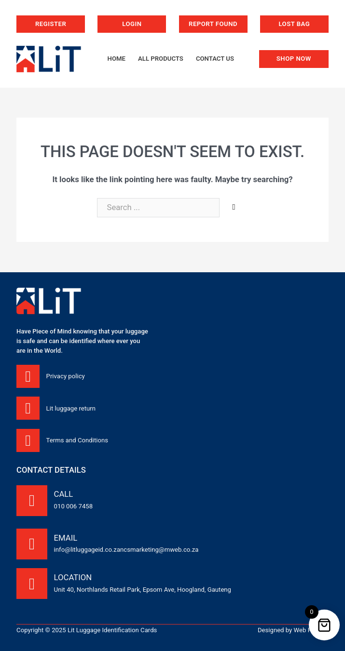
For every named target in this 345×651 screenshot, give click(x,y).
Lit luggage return (71, 408)
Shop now (293, 58)
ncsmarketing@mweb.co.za (159, 549)
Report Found (213, 23)
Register (50, 23)
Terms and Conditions (77, 440)
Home (116, 58)
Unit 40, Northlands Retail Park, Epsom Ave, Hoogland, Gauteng (142, 589)
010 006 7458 (73, 506)
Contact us (215, 58)
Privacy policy (65, 376)
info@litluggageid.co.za (87, 549)
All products (160, 58)
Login (131, 23)
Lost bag (294, 23)
